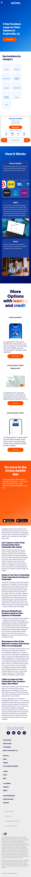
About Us (6, 755)
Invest (5, 775)
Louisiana (15, 727)
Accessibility (7, 783)
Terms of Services (9, 811)
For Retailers (7, 747)
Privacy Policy (8, 816)
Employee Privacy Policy (11, 826)
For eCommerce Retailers (10, 766)
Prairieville (21, 727)
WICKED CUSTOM (15, 119)
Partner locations (8, 799)
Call (18, 134)
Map (6, 134)
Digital (5, 790)
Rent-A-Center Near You (10, 750)
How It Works (7, 740)
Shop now (10, 39)
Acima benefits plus (9, 795)
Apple (9, 521)
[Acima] (15, 4)
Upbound (6, 802)
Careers (5, 771)
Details (12, 134)
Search (24, 134)
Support (5, 762)
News (4, 759)
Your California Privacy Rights (12, 821)
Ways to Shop (7, 743)
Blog (4, 778)
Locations (9, 727)
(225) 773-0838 (15, 123)
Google (23, 521)
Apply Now (15, 127)
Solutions (6, 787)
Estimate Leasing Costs (15, 130)
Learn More (15, 356)
